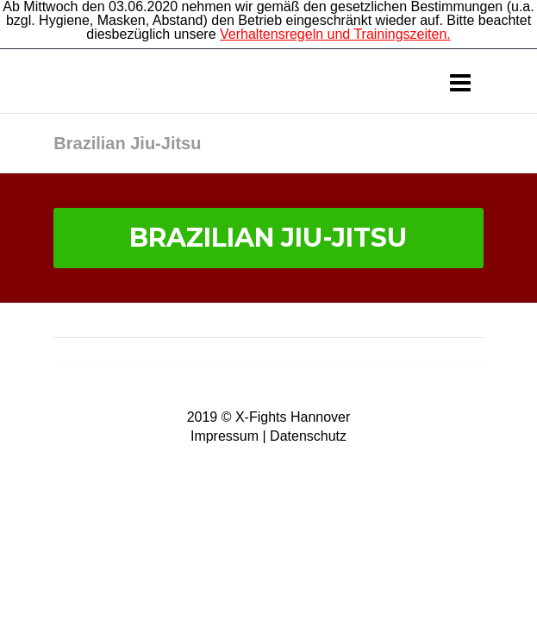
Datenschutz (308, 436)
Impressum (224, 436)
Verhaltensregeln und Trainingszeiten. (335, 34)
